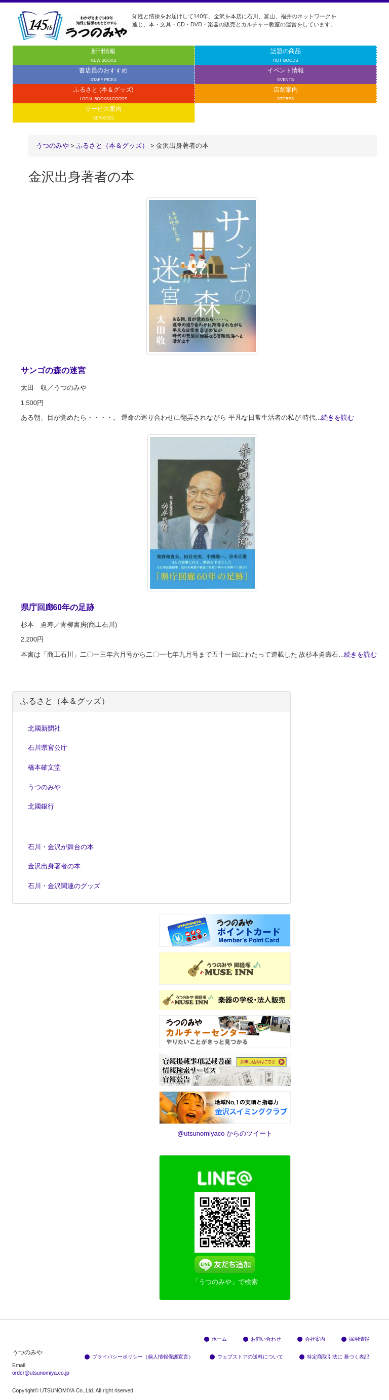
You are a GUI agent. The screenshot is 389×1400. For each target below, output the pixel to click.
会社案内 (311, 1339)
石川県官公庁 (47, 747)
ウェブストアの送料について (246, 1356)
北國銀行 (41, 806)
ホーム (215, 1339)
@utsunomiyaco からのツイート (225, 1133)
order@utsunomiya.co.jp (40, 1373)
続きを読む (337, 417)
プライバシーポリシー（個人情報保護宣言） (139, 1356)
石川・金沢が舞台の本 (61, 847)
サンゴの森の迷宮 (53, 370)
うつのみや (52, 145)
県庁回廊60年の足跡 (57, 607)
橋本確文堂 (44, 767)
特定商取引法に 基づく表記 (334, 1356)
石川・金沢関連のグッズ (64, 886)
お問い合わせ (262, 1339)
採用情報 (355, 1339)
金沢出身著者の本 (54, 866)
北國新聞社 (44, 728)
